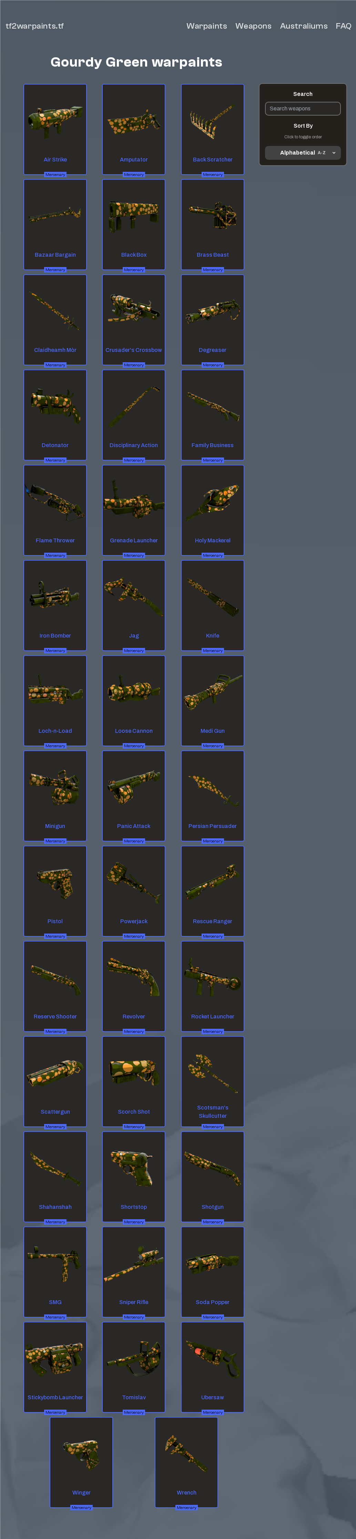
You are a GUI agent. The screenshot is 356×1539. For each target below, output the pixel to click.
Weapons (253, 26)
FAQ (344, 26)
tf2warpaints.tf (35, 26)
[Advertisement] (303, 265)
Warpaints (206, 26)
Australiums (304, 26)
